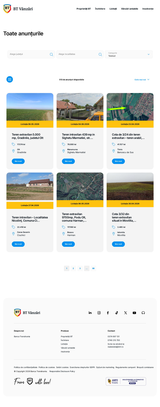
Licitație (64, 344)
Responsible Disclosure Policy (62, 371)
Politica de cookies (47, 367)
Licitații (113, 8)
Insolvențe (148, 8)
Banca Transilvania (22, 336)
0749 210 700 (114, 340)
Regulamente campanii (125, 367)
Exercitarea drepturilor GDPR (82, 367)
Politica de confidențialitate (25, 367)
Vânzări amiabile (129, 8)
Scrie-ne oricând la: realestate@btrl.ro (116, 345)
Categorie (112, 53)
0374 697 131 (113, 336)
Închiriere (100, 8)
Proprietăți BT (84, 8)
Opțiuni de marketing (105, 367)
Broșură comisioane (145, 367)
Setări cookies (62, 367)
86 (93, 268)
